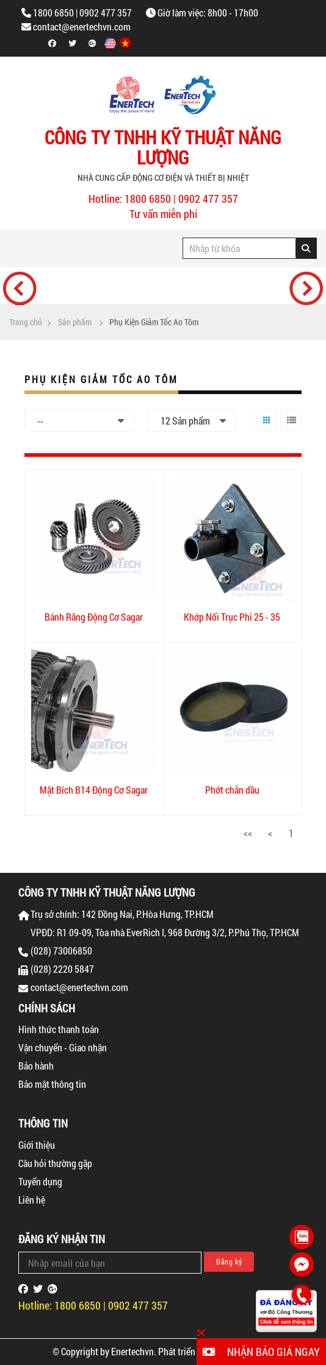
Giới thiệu (36, 1144)
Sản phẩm (75, 322)
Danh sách (290, 430)
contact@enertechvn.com (82, 26)
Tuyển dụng (40, 1181)
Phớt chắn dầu (232, 789)
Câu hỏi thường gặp (55, 1163)
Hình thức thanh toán (58, 1029)
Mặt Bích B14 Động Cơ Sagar (94, 789)
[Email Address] (109, 1263)
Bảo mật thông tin (52, 1084)
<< (248, 833)
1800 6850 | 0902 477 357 (82, 12)
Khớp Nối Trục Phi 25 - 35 (232, 616)
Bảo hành (36, 1065)
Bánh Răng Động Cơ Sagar (94, 616)
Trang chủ (25, 322)
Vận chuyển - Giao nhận (62, 1047)
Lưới (263, 430)
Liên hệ (31, 1199)
